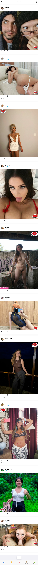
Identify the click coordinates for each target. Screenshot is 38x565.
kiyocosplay (7, 297)
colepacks (7, 7)
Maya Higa (7, 520)
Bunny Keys (7, 58)
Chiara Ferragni (8, 338)
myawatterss (8, 105)
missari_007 (7, 165)
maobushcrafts (8, 469)
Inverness (7, 227)
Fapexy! (19, 1)
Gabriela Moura (8, 404)
